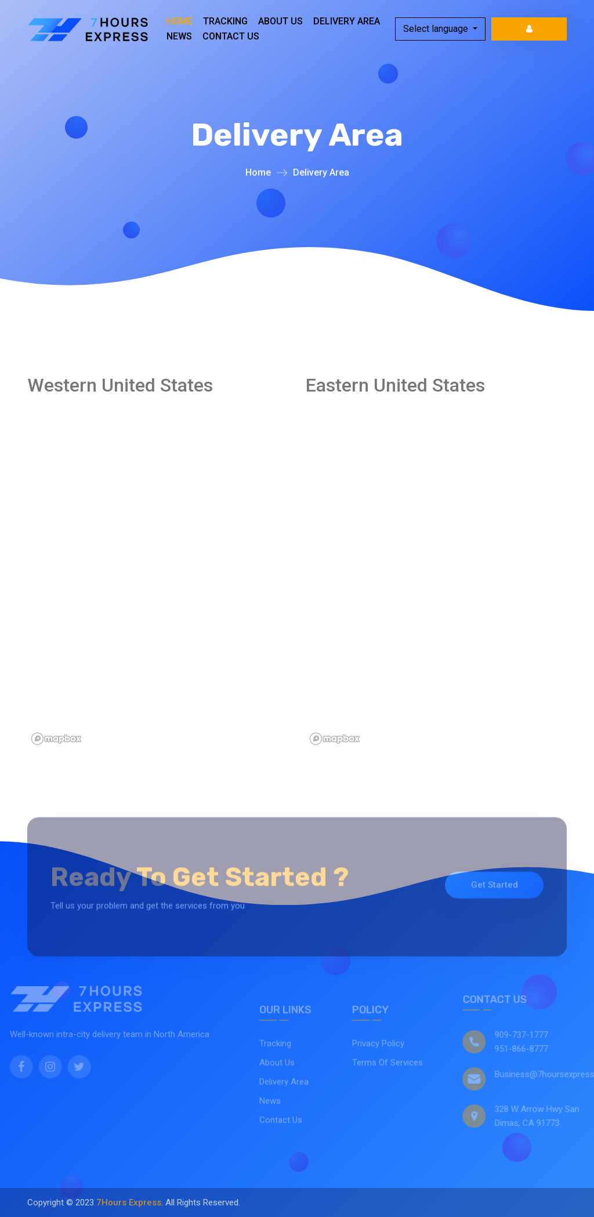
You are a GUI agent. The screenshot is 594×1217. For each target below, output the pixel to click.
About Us (280, 21)
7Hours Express (128, 1202)
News (179, 36)
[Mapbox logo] (56, 738)
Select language (436, 28)
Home (179, 21)
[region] (201, 575)
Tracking (225, 21)
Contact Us (230, 36)
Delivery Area (346, 21)
